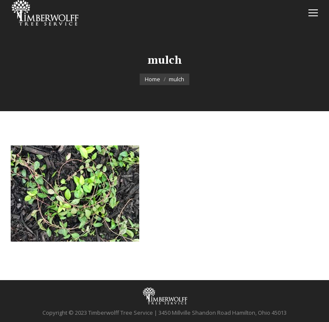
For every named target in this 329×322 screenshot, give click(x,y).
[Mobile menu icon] (313, 13)
